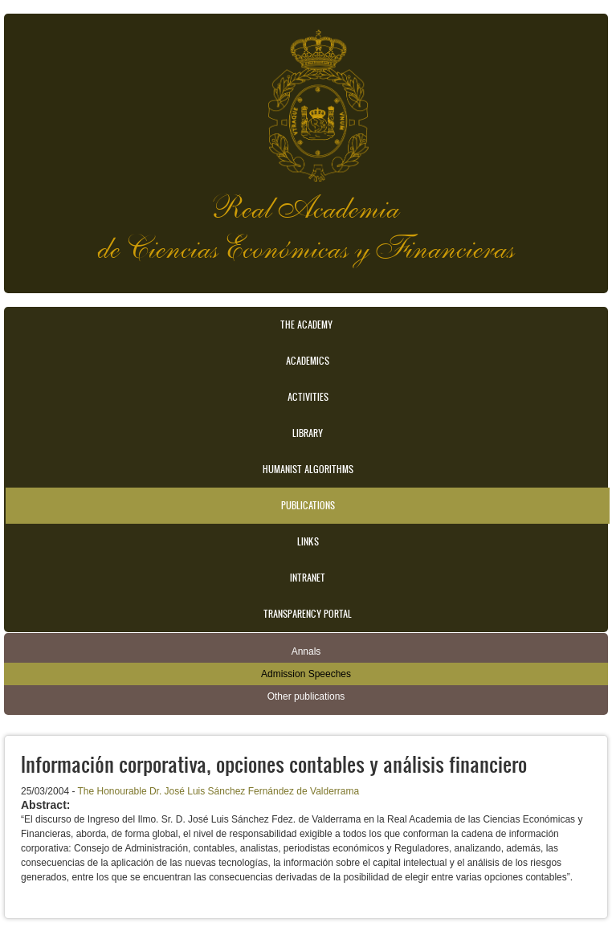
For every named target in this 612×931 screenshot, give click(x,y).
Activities (308, 396)
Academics (307, 360)
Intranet (307, 577)
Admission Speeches (306, 674)
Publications (308, 505)
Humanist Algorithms (308, 469)
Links (308, 541)
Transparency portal (307, 613)
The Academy (306, 324)
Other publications (306, 696)
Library (307, 433)
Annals (306, 651)
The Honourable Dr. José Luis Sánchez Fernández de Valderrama (219, 791)
